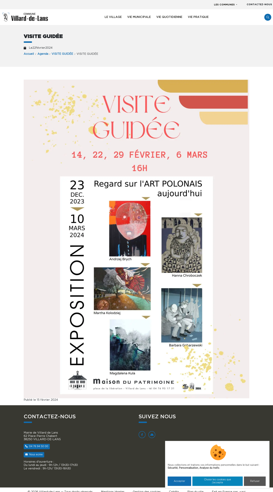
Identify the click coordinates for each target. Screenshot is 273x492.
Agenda (42, 54)
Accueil (29, 54)
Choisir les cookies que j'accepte (217, 481)
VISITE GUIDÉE (62, 54)
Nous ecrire (34, 454)
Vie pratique (198, 17)
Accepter (179, 481)
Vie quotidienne (169, 17)
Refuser (255, 481)
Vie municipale (139, 17)
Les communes (225, 5)
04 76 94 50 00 (36, 446)
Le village (113, 17)
